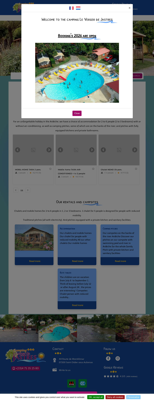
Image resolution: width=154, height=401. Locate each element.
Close (77, 113)
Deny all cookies (115, 397)
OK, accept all (96, 397)
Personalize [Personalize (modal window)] (133, 397)
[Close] (129, 8)
